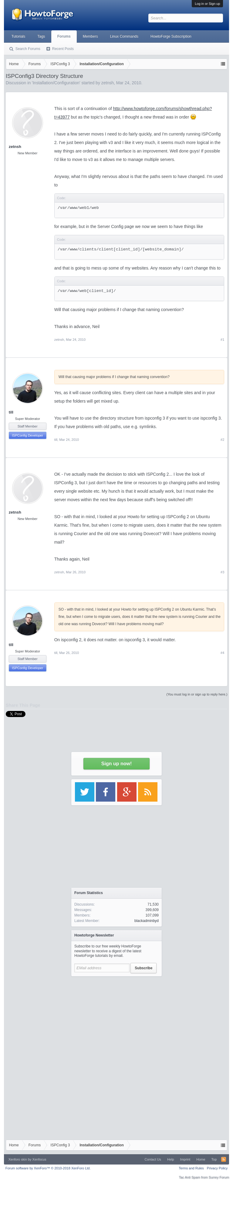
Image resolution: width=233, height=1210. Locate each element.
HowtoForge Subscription (170, 36)
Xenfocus (39, 1159)
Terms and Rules (191, 1168)
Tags (41, 36)
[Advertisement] (116, 1017)
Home (200, 1159)
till (11, 412)
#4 (222, 653)
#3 (222, 572)
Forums (64, 36)
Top (214, 1159)
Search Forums (27, 49)
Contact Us (153, 1159)
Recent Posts (63, 49)
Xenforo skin (17, 1159)
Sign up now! (116, 763)
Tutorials (18, 36)
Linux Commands (124, 36)
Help (170, 1159)
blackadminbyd (146, 921)
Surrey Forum (219, 1177)
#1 (222, 339)
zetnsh (15, 146)
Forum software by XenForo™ (48, 1168)
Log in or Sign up (207, 3)
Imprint (185, 1159)
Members (90, 36)
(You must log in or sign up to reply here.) (197, 694)
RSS (223, 1159)
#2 (222, 439)
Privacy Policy (217, 1168)
